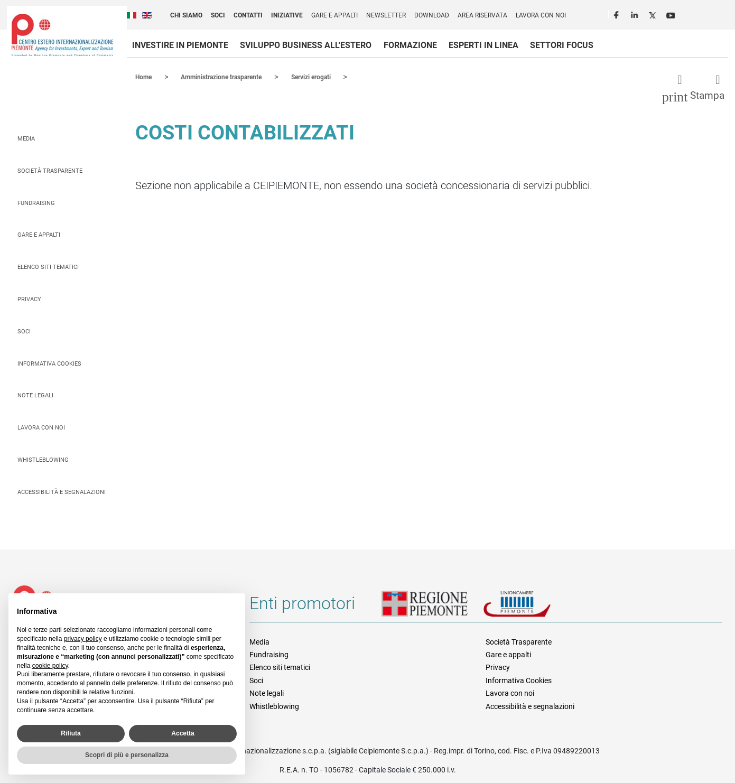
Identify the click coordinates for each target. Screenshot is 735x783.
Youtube (671, 13)
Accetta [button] (182, 733)
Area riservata (482, 15)
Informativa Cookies (49, 363)
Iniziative (287, 15)
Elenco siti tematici (48, 266)
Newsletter (386, 15)
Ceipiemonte (62, 35)
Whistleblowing (43, 459)
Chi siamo (186, 15)
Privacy (29, 298)
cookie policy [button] (50, 665)
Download (431, 15)
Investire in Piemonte (180, 45)
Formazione (410, 45)
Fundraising (36, 202)
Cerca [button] (724, 16)
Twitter (653, 13)
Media (26, 138)
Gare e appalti (334, 15)
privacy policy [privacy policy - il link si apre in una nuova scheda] (83, 638)
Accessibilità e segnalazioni (61, 491)
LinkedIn (635, 13)
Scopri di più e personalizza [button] (127, 755)
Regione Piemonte (432, 607)
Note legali (35, 395)
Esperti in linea (483, 45)
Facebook (617, 13)
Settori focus (561, 45)
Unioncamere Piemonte (531, 607)
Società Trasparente (49, 170)
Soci (218, 15)
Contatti (248, 15)
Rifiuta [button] (70, 733)
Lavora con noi (541, 15)
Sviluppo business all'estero (305, 45)
